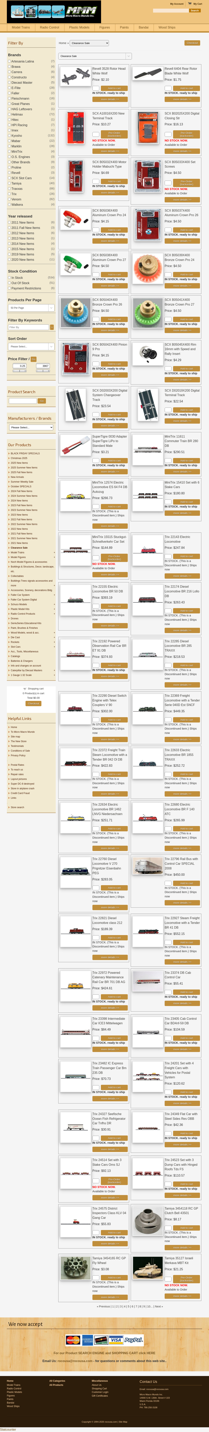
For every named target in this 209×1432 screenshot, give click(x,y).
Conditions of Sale (20, 750)
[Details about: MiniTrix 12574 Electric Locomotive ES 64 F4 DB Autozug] (110, 526)
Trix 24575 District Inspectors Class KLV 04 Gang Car (109, 1213)
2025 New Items (19, 463)
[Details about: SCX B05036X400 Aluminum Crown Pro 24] (110, 241)
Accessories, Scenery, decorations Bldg (31, 590)
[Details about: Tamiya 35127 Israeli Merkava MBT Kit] (182, 1296)
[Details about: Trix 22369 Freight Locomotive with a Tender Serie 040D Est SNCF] (182, 739)
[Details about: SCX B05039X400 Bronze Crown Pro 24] (182, 285)
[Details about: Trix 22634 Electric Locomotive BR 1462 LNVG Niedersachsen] (110, 848)
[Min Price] (19, 366)
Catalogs (15, 656)
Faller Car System (20, 595)
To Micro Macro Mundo (23, 732)
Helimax (15, 114)
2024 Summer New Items (24, 496)
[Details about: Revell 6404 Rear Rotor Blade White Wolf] (182, 99)
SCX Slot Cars (20, 178)
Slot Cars (15, 646)
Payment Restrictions (24, 288)
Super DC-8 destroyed (22, 783)
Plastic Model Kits (20, 609)
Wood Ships (167, 27)
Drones (14, 618)
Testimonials (17, 746)
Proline (14, 167)
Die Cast (15, 637)
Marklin (15, 146)
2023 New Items (19, 514)
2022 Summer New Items (24, 524)
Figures (104, 27)
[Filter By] (28, 327)
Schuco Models (19, 604)
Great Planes (19, 104)
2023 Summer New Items (24, 510)
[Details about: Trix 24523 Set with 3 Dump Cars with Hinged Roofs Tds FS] (182, 1195)
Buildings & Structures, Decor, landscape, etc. (32, 569)
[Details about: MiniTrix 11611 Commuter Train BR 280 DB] (182, 471)
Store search (17, 807)
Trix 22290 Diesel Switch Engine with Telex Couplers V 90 (109, 700)
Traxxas (15, 188)
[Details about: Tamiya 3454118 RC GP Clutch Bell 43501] (182, 1247)
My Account (176, 4)
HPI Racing (17, 125)
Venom (14, 199)
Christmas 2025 (19, 458)
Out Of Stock (18, 283)
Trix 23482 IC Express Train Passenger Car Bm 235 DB (109, 1068)
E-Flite (14, 88)
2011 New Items (21, 222)
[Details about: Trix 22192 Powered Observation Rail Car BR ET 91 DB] (110, 676)
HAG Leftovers (20, 109)
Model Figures (18, 557)
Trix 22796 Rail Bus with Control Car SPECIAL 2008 (181, 863)
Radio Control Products (23, 613)
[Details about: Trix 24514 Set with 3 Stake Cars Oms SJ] (110, 1197)
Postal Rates (17, 765)
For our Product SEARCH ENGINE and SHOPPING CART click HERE (104, 1353)
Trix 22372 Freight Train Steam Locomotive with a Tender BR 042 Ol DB (109, 754)
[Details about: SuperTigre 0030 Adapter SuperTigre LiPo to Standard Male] (110, 471)
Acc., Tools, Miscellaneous (24, 651)
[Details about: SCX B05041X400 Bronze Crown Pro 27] (182, 330)
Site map (15, 736)
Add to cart (114, 88)
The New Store (18, 741)
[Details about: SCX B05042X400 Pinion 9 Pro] (110, 375)
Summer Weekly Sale (22, 481)
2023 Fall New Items (21, 505)
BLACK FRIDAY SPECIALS (25, 453)
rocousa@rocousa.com (75, 1361)
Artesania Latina (21, 61)
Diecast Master (20, 82)
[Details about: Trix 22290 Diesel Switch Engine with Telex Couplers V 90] (110, 739)
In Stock (15, 277)
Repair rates (17, 774)
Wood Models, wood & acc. (25, 632)
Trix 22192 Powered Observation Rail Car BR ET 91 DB (109, 646)
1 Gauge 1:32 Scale (21, 675)
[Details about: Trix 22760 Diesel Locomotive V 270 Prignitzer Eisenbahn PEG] (110, 907)
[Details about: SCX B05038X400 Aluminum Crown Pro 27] (110, 285)
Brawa (14, 66)
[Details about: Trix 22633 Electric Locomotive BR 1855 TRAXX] (182, 794)
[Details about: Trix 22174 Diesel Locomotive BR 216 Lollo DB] (182, 630)
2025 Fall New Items (21, 472)
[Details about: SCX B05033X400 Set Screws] (182, 199)
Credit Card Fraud (20, 793)
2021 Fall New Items (21, 533)
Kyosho (15, 135)
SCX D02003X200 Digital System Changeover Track (109, 395)
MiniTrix (15, 151)
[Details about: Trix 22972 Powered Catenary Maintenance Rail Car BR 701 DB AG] (110, 1008)
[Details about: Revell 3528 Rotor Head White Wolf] (110, 99)
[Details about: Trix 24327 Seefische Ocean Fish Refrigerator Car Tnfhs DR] (110, 1149)
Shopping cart (36, 688)
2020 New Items (21, 259)
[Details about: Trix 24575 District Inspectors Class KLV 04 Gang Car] (110, 1243)
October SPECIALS (21, 486)
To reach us (17, 769)
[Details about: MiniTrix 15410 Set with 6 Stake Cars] (182, 513)
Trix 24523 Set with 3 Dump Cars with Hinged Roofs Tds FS (181, 1164)
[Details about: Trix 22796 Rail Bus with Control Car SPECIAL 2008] (182, 902)
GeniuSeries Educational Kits (26, 623)
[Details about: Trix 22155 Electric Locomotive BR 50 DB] (110, 625)
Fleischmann (18, 98)
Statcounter (8, 1429)
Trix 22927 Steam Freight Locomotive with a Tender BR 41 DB (182, 922)
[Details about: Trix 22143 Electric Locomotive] (182, 576)
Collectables (17, 576)
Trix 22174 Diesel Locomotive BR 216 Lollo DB (182, 591)
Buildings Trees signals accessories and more (32, 583)
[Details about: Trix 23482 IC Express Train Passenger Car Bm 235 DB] (110, 1098)
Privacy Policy (18, 755)
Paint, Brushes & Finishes (24, 628)
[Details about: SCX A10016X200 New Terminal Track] (110, 151)
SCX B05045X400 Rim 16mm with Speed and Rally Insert (180, 349)
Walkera (15, 204)
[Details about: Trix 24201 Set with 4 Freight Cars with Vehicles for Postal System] (182, 1103)
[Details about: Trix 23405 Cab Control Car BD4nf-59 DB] (182, 1049)
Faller (13, 93)
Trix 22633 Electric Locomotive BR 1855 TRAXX (179, 754)
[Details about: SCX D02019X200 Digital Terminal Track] (182, 421)
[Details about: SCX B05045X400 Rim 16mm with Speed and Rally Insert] (182, 379)
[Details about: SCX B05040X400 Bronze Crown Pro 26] (110, 330)
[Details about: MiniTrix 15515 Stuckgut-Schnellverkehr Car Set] (110, 574)
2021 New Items (19, 543)
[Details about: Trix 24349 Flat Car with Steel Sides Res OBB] (182, 1144)
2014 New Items (21, 243)
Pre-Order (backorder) (114, 134)
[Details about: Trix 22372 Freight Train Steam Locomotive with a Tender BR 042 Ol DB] (110, 794)
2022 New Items (19, 529)
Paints (124, 27)
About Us (96, 1385)
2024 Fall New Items (21, 491)
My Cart (195, 3)
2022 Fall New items (21, 519)
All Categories (57, 1381)
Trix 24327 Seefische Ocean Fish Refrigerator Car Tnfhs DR (109, 1118)
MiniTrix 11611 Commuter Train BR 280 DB (181, 441)
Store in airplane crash (22, 788)
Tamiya (14, 183)
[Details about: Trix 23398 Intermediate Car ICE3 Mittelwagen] (110, 1049)
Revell (14, 172)
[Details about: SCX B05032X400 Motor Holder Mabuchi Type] (110, 192)
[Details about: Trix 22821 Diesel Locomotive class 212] (110, 957)
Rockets (15, 642)
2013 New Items (21, 238)
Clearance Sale (19, 547)
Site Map (123, 1422)
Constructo (17, 77)
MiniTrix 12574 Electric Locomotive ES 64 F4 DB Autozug (109, 487)
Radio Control (49, 27)
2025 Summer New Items (24, 467)
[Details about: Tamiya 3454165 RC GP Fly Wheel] (110, 1297)
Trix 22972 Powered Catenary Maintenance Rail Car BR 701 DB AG (108, 977)
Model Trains (21, 27)
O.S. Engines (19, 157)
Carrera (15, 72)
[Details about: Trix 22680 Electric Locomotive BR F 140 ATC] (182, 848)
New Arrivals (17, 477)
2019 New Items (21, 254)
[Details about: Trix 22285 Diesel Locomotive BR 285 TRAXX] (182, 685)
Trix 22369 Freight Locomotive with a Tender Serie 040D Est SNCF (182, 700)
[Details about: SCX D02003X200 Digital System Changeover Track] (110, 425)
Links (13, 798)
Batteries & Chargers (22, 661)
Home (14, 727)
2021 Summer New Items (24, 538)
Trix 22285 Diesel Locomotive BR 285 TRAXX (178, 646)
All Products (56, 1385)
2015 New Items (21, 249)
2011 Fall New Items (24, 227)
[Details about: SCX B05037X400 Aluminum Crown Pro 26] (182, 241)
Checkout (33, 703)
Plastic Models (79, 27)
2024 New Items (19, 500)
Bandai (144, 27)
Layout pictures (19, 779)
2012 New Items (21, 233)
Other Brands (19, 162)
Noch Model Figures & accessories (29, 562)
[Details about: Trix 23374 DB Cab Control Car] (182, 1003)
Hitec (13, 119)
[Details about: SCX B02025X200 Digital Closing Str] (182, 151)
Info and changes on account (26, 665)
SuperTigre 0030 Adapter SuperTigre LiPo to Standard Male (109, 441)
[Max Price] (43, 366)
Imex (13, 130)
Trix (12, 194)
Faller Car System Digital (24, 599)
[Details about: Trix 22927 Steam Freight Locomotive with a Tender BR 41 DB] (182, 962)
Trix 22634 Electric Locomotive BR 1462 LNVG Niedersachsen (107, 809)
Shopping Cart (99, 1388)
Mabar (14, 141)
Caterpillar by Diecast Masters (26, 670)
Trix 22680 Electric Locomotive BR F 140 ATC (179, 809)
